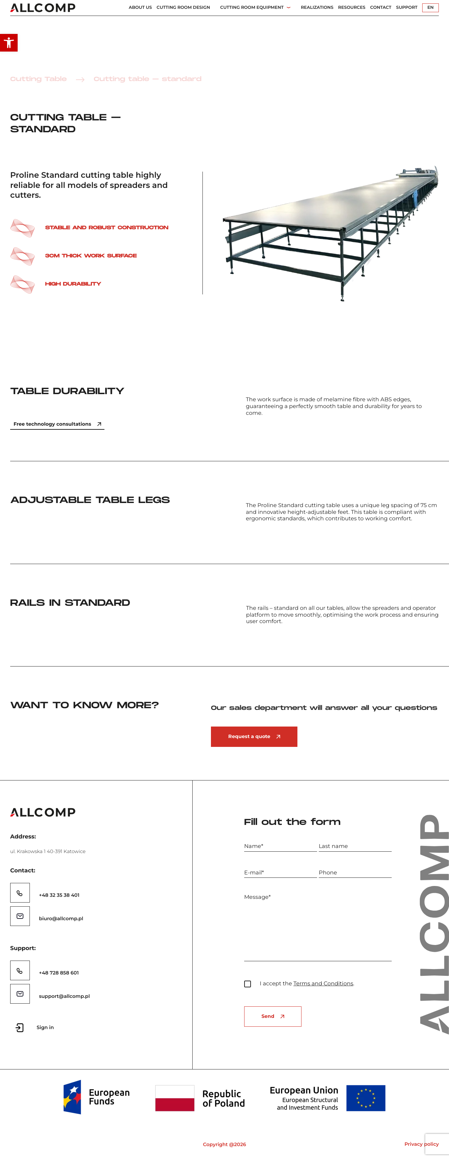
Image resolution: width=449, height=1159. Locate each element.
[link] (9, 43)
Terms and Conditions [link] (323, 983)
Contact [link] (380, 7)
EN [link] (430, 7)
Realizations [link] (317, 7)
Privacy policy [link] (422, 1144)
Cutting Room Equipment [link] (252, 7)
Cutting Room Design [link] (183, 7)
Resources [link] (351, 7)
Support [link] (406, 7)
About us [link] (140, 7)
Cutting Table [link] (38, 79)
